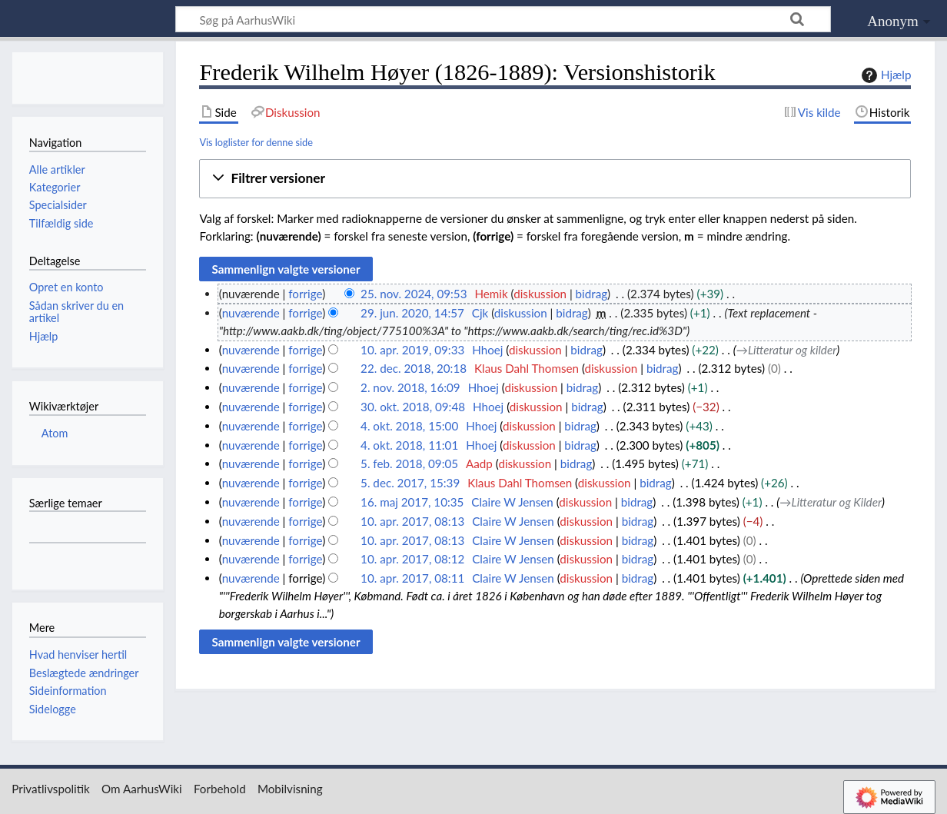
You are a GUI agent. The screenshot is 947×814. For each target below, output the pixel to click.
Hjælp (884, 75)
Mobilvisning (290, 789)
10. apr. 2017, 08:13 (412, 521)
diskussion (540, 294)
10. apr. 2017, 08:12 (412, 559)
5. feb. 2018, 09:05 (409, 463)
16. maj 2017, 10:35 (412, 502)
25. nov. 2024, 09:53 (414, 294)
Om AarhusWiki (141, 789)
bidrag (592, 294)
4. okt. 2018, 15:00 (409, 426)
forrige (305, 294)
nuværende (251, 313)
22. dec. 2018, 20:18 (414, 368)
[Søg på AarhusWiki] (503, 19)
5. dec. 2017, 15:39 (410, 483)
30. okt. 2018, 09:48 (413, 407)
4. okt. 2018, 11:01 (409, 445)
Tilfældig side (61, 223)
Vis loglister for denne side (256, 142)
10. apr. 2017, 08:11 (412, 578)
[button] (555, 178)
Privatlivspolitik (51, 789)
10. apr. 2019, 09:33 (412, 350)
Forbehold (220, 789)
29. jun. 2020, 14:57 (412, 313)
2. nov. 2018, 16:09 (410, 387)
